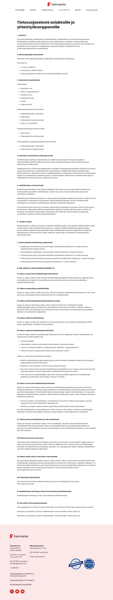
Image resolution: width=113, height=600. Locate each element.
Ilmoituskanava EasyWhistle (21, 584)
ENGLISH (78, 10)
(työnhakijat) (22, 580)
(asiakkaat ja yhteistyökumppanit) (22, 575)
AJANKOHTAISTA (47, 10)
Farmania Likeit (92, 10)
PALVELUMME (19, 10)
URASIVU (33, 10)
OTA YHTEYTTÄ (64, 10)
